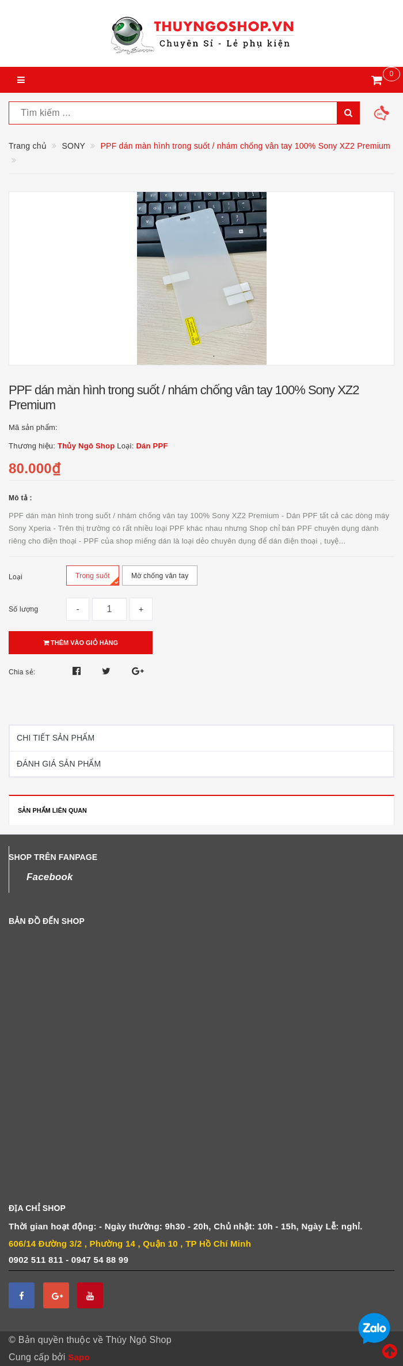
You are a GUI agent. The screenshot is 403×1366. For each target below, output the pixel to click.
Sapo (79, 1357)
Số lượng (23, 609)
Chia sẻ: (22, 672)
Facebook (49, 876)
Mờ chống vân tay (159, 579)
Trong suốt (97, 578)
